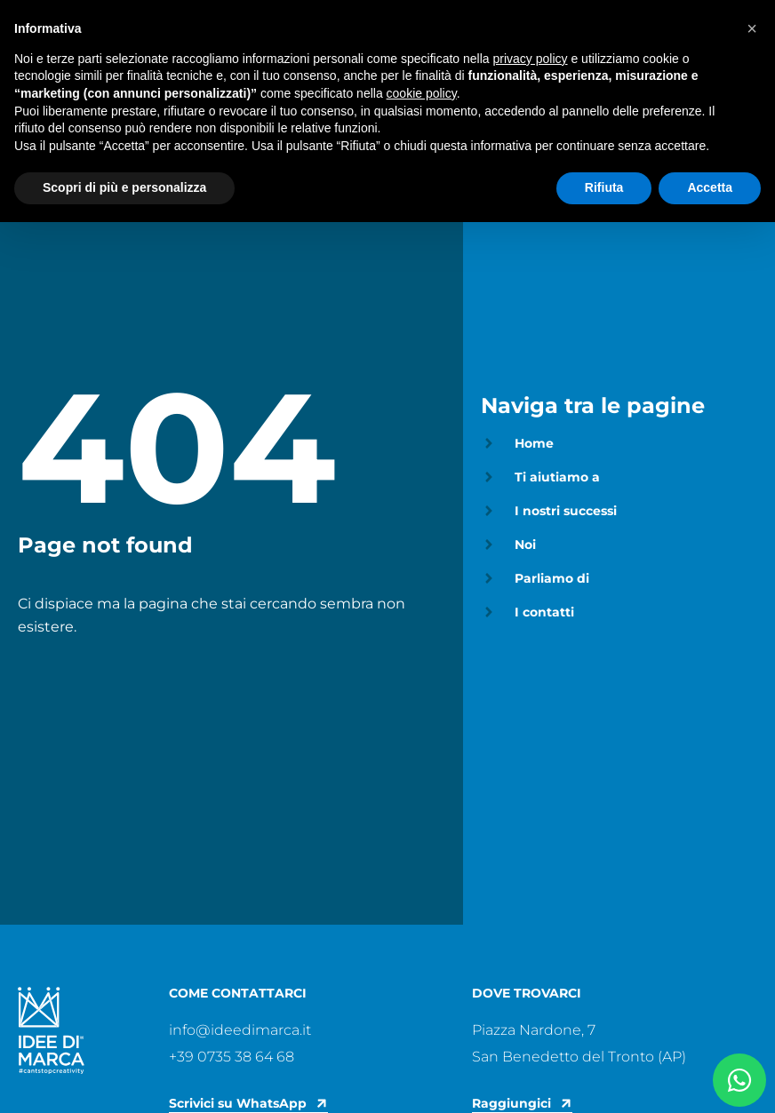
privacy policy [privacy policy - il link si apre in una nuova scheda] (530, 59)
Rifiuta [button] (604, 187)
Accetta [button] (709, 187)
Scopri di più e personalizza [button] (124, 187)
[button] (752, 28)
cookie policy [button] (422, 93)
